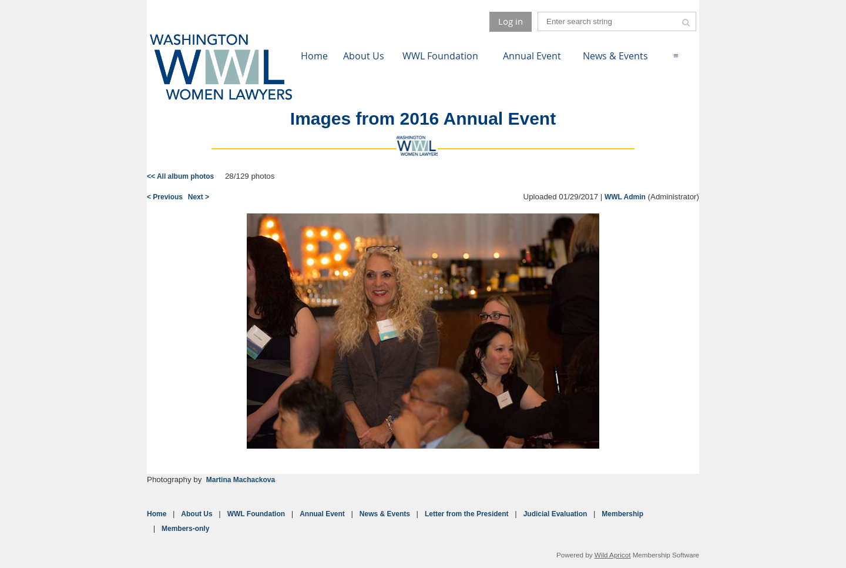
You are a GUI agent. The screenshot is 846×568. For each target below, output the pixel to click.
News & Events (385, 514)
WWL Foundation (256, 514)
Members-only (185, 528)
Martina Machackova (240, 480)
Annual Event (322, 514)
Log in (510, 21)
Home (156, 514)
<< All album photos (180, 176)
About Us (196, 514)
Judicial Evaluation (555, 514)
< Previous (165, 197)
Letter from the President (467, 514)
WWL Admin (625, 197)
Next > (198, 197)
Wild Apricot (613, 555)
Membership (622, 514)
